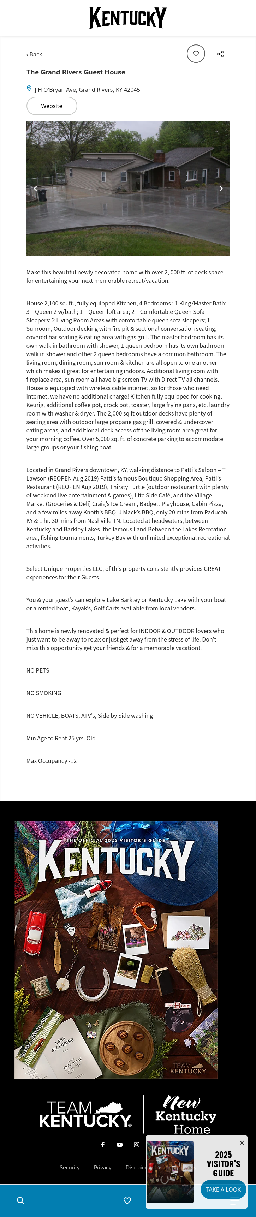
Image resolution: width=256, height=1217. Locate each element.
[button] (20, 1200)
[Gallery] (128, 188)
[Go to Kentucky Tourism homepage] (128, 18)
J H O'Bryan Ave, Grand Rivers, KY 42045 (87, 90)
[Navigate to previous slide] (35, 188)
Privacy (103, 1167)
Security (70, 1167)
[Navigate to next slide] (221, 188)
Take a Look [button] (223, 1189)
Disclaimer (138, 1167)
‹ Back (34, 54)
